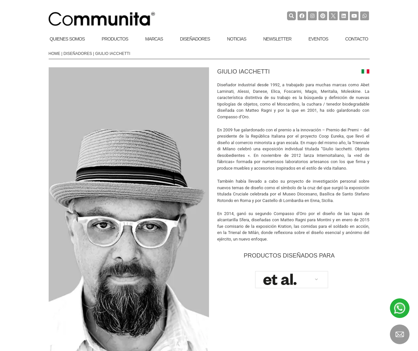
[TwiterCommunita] (333, 15)
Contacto (356, 39)
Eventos (318, 39)
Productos (115, 39)
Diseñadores (195, 39)
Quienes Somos (67, 39)
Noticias (236, 39)
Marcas (154, 39)
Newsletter (277, 39)
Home (54, 53)
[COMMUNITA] (102, 18)
